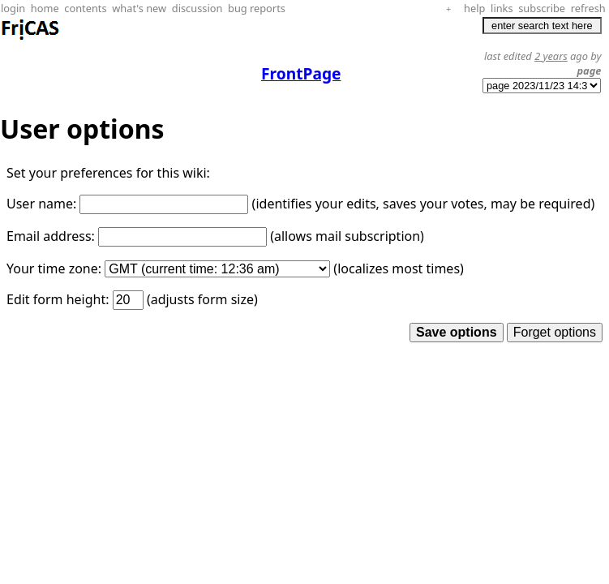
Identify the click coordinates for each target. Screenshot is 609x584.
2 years (551, 56)
